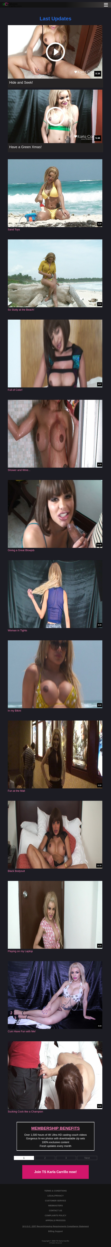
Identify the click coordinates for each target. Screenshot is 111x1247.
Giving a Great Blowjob (21, 550)
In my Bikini (14, 710)
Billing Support (55, 1231)
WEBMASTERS (55, 1205)
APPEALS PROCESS (55, 1220)
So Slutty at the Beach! (21, 309)
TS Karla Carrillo (62, 1241)
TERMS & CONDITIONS (55, 1191)
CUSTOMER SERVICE (55, 1200)
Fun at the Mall (16, 790)
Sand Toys (14, 229)
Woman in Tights (17, 630)
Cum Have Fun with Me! (22, 1031)
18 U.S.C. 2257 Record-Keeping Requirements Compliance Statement (55, 1226)
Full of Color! (15, 389)
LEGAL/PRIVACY (55, 1196)
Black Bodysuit (16, 871)
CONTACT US (55, 1210)
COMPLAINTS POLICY (55, 1215)
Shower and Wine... (19, 470)
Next (87, 1157)
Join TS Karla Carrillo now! (55, 1172)
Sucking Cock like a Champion (25, 1111)
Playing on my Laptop (20, 951)
